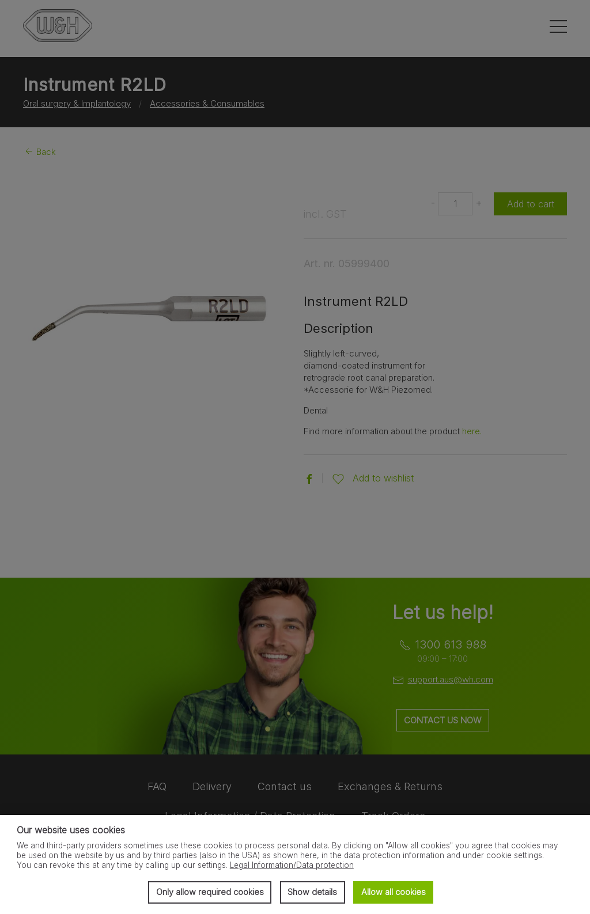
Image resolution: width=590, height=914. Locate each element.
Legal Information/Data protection (292, 865)
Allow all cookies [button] (393, 892)
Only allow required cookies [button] (210, 892)
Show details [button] (312, 892)
